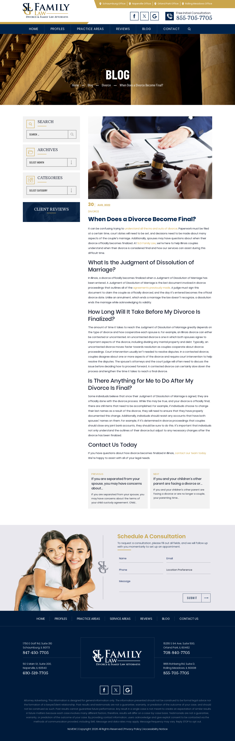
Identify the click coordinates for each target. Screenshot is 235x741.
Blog (146, 29)
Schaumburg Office (114, 3)
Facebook (134, 16)
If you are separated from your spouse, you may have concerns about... (116, 484)
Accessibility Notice (155, 729)
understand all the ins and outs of (146, 228)
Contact (171, 29)
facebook (104, 690)
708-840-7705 (176, 652)
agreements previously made (151, 288)
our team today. (195, 453)
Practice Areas (90, 29)
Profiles (57, 29)
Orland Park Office (168, 3)
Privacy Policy (132, 729)
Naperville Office (141, 3)
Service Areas (120, 619)
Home (33, 29)
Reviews (123, 29)
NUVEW (72, 729)
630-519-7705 (35, 673)
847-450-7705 (36, 652)
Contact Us (189, 619)
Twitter (144, 16)
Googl (154, 16)
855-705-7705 (194, 18)
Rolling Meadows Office (198, 3)
